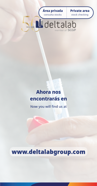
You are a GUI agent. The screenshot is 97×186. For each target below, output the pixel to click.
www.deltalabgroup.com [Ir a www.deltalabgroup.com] (48, 152)
